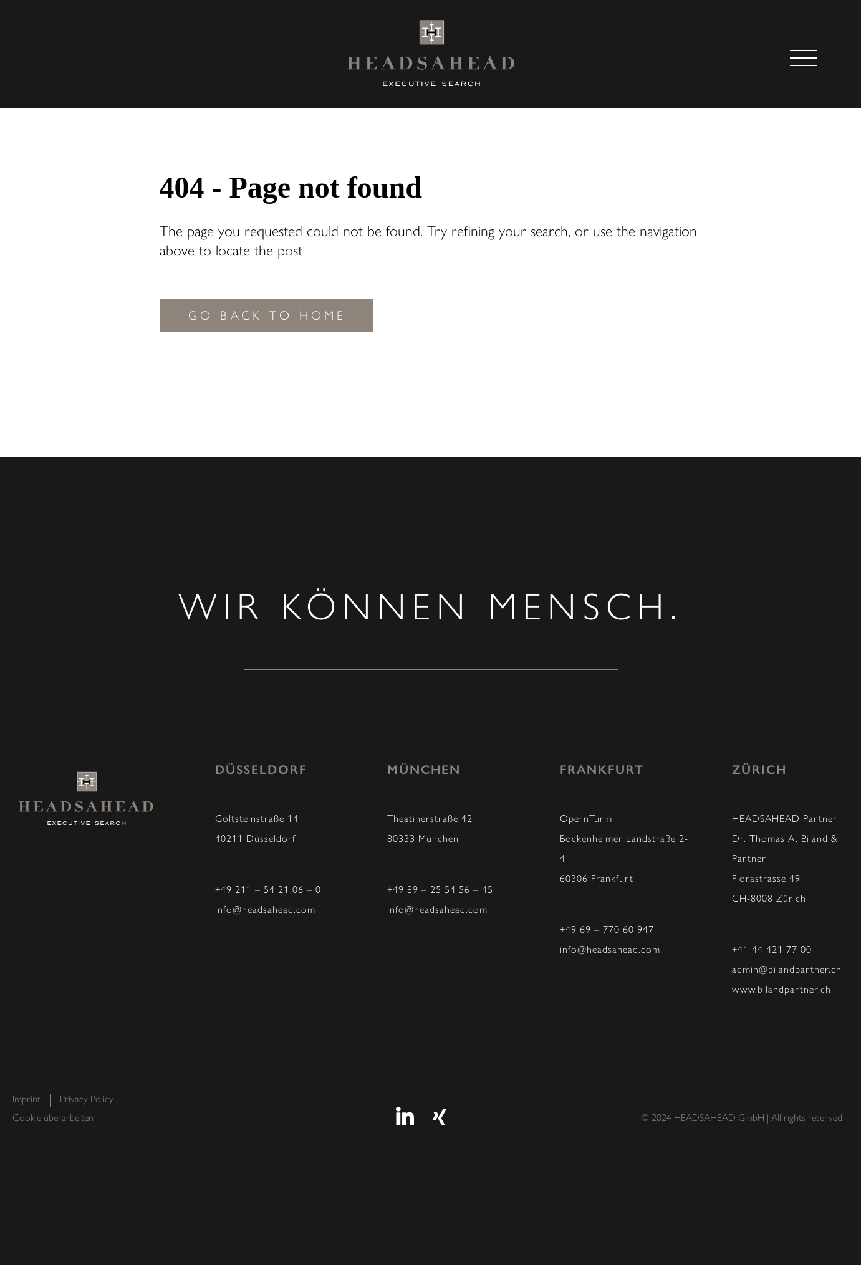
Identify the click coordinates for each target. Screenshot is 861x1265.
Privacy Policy (86, 1100)
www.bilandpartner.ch (781, 990)
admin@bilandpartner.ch (787, 970)
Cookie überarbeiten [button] (53, 1119)
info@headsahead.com (265, 910)
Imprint (26, 1100)
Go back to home (267, 316)
